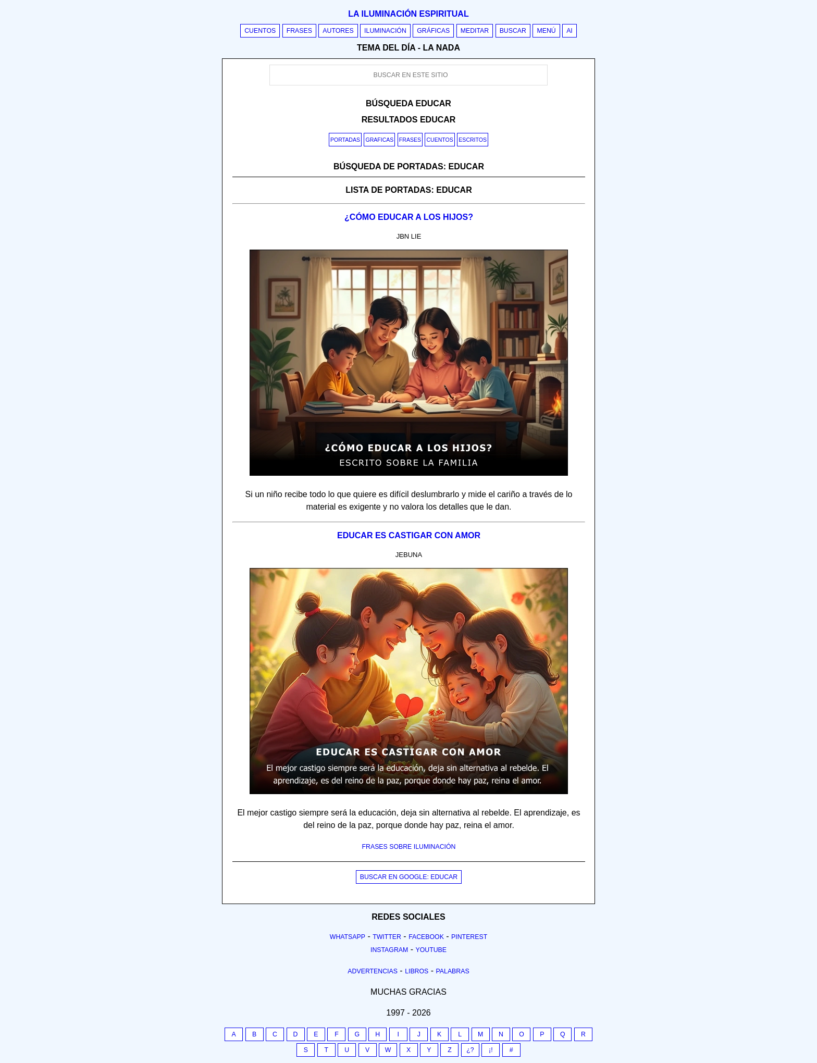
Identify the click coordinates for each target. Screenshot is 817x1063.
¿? (470, 1050)
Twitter (387, 937)
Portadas (345, 140)
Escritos (473, 140)
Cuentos (260, 30)
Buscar (513, 30)
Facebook (426, 937)
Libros (416, 971)
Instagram (389, 950)
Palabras (452, 971)
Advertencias (373, 971)
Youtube (431, 950)
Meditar (475, 30)
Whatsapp (347, 937)
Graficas (379, 140)
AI (569, 30)
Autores (338, 30)
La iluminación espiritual (408, 13)
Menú (546, 30)
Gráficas (433, 30)
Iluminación (385, 30)
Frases (299, 30)
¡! (491, 1050)
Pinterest (469, 937)
